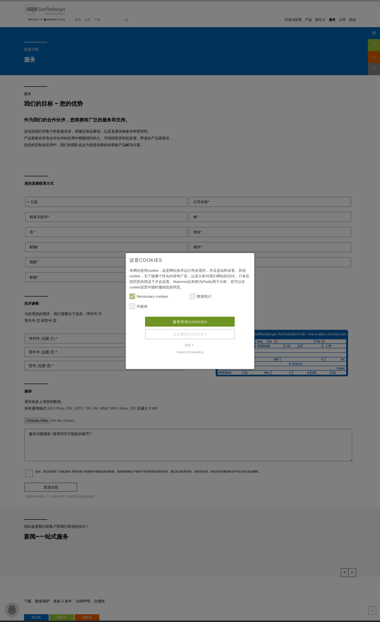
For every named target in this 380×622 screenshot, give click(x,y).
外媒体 (138, 306)
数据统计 (201, 296)
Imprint (181, 352)
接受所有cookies (190, 321)
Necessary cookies (148, 296)
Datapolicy (196, 352)
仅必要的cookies (190, 334)
